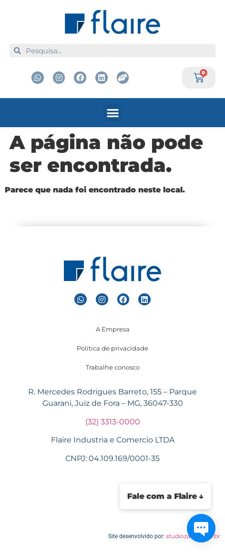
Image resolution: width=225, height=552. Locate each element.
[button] (113, 112)
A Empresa (113, 329)
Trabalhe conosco (113, 367)
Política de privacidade (112, 348)
